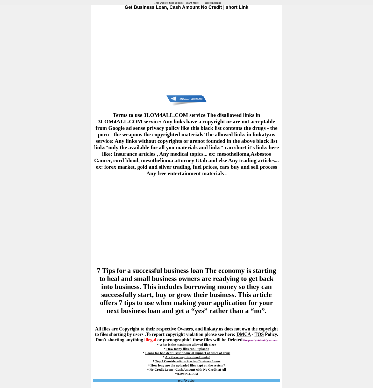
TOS (259, 334)
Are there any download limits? (187, 357)
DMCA (243, 334)
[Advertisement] (186, 52)
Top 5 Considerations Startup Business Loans (187, 361)
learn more (192, 2)
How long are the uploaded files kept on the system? (187, 365)
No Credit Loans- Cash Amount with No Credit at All (187, 369)
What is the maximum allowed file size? (187, 345)
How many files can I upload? (187, 349)
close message (213, 2)
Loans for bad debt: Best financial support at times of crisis (187, 353)
